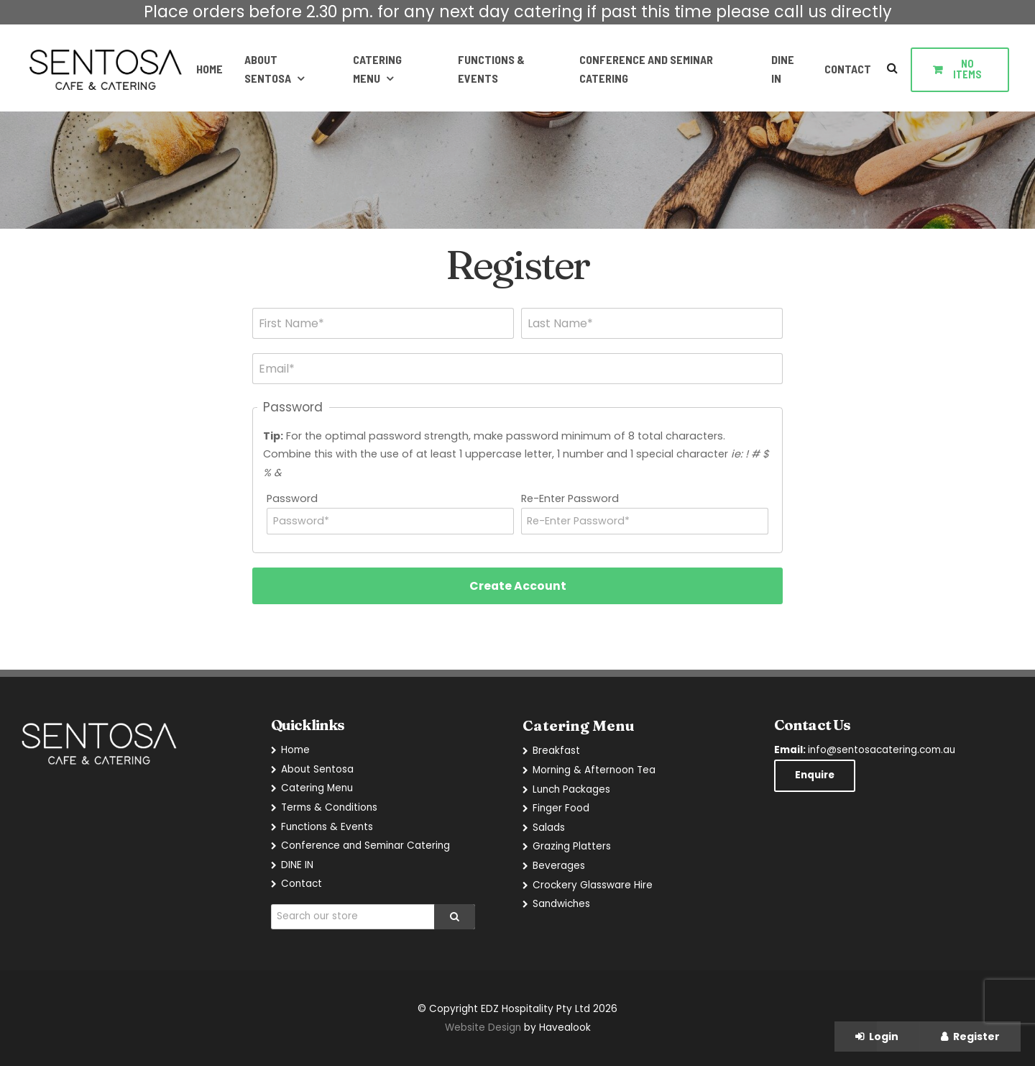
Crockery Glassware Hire (593, 885)
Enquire (814, 776)
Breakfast (556, 750)
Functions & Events (490, 69)
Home (208, 69)
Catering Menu (375, 69)
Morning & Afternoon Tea (594, 770)
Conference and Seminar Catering (645, 69)
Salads (549, 827)
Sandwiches (561, 904)
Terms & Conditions (329, 807)
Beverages (559, 866)
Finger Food (561, 808)
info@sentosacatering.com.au (864, 750)
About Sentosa (266, 69)
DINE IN (782, 69)
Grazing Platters (572, 846)
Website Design (483, 1027)
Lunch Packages (571, 789)
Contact (847, 69)
